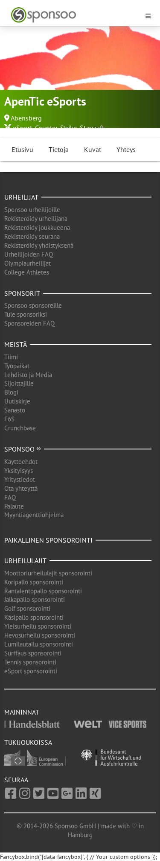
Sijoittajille (19, 383)
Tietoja (59, 149)
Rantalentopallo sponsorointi (43, 591)
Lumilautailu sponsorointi (38, 644)
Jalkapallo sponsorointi (34, 599)
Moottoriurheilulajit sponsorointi (48, 573)
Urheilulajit (25, 560)
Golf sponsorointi (27, 608)
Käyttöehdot (21, 462)
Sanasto (14, 410)
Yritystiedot (19, 479)
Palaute (14, 506)
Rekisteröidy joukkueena (37, 227)
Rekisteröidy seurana (32, 236)
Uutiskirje (17, 401)
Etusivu (22, 149)
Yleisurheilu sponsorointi (37, 626)
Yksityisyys (18, 470)
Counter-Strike (56, 127)
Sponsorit (22, 293)
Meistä (15, 344)
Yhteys (126, 149)
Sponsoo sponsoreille (33, 305)
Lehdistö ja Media (28, 375)
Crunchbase (20, 428)
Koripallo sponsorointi (33, 582)
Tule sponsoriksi (25, 314)
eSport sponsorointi (30, 671)
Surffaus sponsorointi (32, 653)
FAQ (10, 497)
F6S (9, 419)
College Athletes (26, 272)
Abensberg (26, 118)
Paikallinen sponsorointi (48, 540)
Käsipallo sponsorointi (34, 617)
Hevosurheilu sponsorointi (39, 635)
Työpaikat (16, 366)
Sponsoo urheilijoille (32, 210)
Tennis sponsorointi (30, 662)
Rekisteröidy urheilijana (35, 219)
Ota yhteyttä (21, 488)
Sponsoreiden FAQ (29, 323)
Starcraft (92, 127)
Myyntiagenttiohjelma (34, 515)
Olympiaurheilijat (27, 263)
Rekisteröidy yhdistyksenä (38, 245)
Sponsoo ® (22, 449)
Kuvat (92, 149)
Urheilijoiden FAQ (28, 254)
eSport (22, 127)
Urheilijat (21, 197)
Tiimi (11, 357)
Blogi (11, 392)
